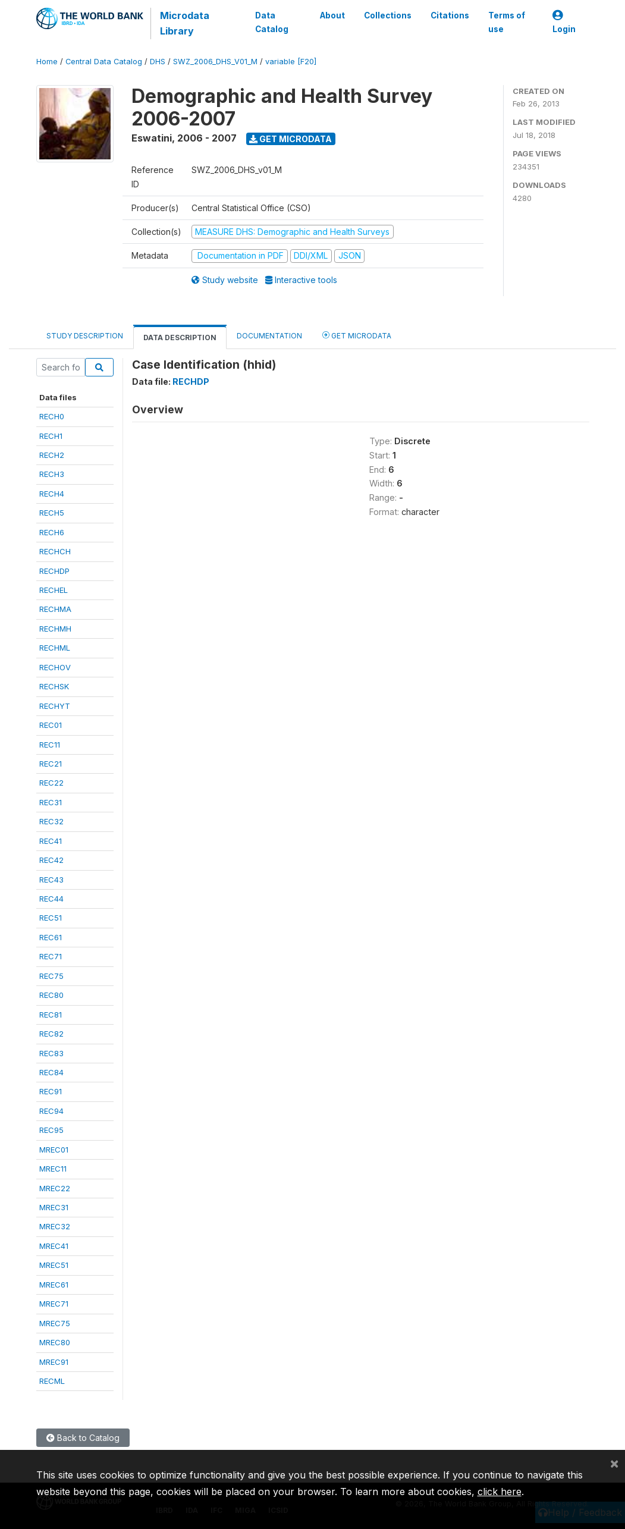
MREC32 (54, 1226)
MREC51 (53, 1265)
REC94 (51, 1111)
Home (47, 61)
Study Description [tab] (84, 335)
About (332, 15)
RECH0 (51, 416)
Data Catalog (271, 22)
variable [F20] (290, 61)
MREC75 (54, 1323)
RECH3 (51, 474)
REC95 (51, 1130)
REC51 (50, 917)
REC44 (51, 898)
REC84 (51, 1072)
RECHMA (55, 609)
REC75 (51, 976)
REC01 (50, 725)
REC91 (50, 1091)
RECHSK (54, 686)
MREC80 (54, 1342)
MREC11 (53, 1168)
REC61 (50, 937)
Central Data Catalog (103, 61)
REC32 (51, 821)
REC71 (50, 956)
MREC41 (53, 1246)
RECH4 (51, 493)
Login (564, 22)
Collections (388, 15)
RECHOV (55, 667)
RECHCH (55, 551)
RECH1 (50, 436)
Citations (450, 15)
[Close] (614, 1463)
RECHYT (54, 706)
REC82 (51, 1033)
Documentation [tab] (269, 335)
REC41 (50, 841)
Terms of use (506, 22)
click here (500, 1491)
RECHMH (55, 628)
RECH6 (51, 532)
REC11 (49, 744)
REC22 (51, 782)
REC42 (51, 860)
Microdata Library (184, 23)
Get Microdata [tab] (356, 335)
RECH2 (51, 455)
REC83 (51, 1053)
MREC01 (53, 1149)
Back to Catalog (83, 1438)
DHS (157, 61)
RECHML (54, 647)
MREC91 (53, 1362)
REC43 (51, 879)
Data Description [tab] (179, 337)
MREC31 (53, 1207)
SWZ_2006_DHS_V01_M (215, 61)
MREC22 (54, 1188)
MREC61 (53, 1284)
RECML (52, 1381)
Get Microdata (290, 139)
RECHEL (53, 590)
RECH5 (51, 512)
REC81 (50, 1014)
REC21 (50, 763)
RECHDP (54, 571)
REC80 (51, 995)
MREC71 (53, 1303)
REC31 (50, 802)
